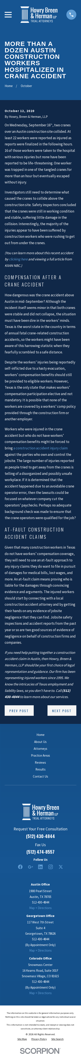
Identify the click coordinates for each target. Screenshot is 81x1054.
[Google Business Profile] (30, 867)
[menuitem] (22, 1039)
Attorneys (40, 749)
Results (40, 769)
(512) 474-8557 (40, 852)
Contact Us (40, 776)
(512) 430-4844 (40, 836)
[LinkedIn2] (40, 867)
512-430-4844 (40, 902)
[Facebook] (20, 867)
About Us (40, 742)
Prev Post (19, 710)
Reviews (40, 762)
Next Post (61, 710)
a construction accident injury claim (40, 448)
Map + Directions (40, 908)
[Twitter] (61, 867)
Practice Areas (40, 755)
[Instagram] (50, 867)
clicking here (18, 259)
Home (40, 735)
